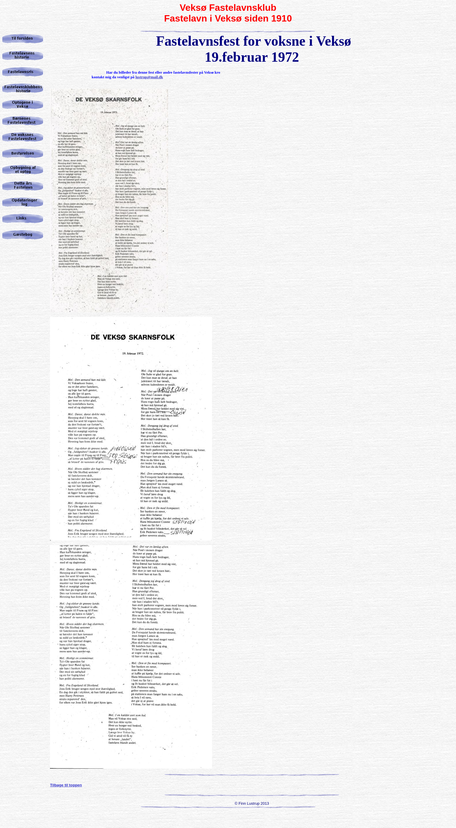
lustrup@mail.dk (149, 77)
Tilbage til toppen (66, 785)
